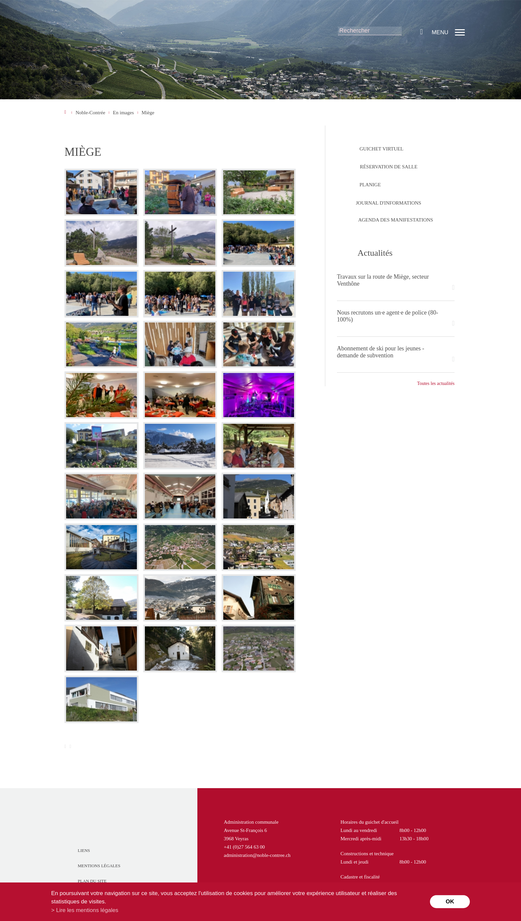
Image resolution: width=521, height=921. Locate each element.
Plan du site (92, 880)
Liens (84, 850)
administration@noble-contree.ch (257, 855)
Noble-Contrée (90, 112)
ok (450, 901)
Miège (148, 112)
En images (123, 112)
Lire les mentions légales (87, 910)
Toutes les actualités (436, 383)
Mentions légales (99, 865)
